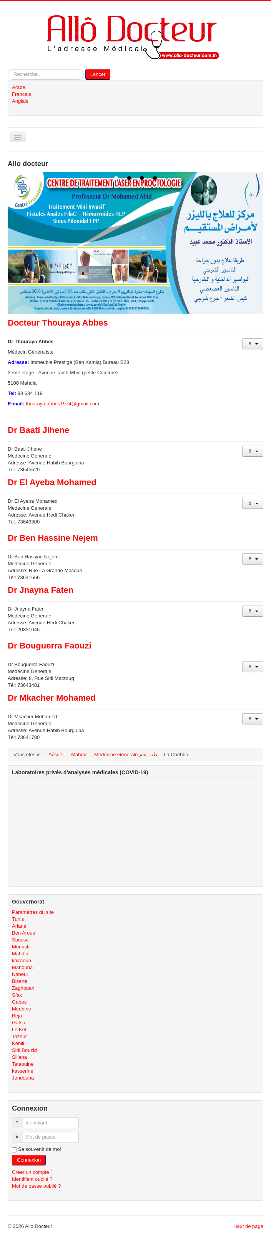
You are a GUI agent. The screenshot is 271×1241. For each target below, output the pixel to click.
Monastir (21, 947)
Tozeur (19, 1036)
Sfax (17, 995)
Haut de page (248, 1226)
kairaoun (21, 960)
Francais (21, 94)
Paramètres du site (33, 912)
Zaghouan (23, 988)
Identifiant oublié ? (32, 1179)
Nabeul (20, 974)
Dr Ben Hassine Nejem (53, 538)
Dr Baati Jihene (38, 430)
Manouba (22, 967)
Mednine (21, 1009)
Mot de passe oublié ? (36, 1186)
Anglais (20, 101)
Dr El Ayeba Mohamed (52, 482)
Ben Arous (23, 933)
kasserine (22, 1071)
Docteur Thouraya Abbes (58, 323)
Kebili (18, 1043)
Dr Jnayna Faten (40, 590)
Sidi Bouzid (24, 1050)
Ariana (19, 926)
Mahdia (20, 953)
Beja (17, 1016)
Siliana (19, 1057)
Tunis (18, 919)
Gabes (19, 1002)
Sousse (20, 940)
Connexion (29, 1160)
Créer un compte (34, 1172)
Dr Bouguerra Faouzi (49, 645)
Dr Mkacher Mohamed (52, 698)
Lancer (98, 74)
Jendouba (23, 1078)
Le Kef (19, 1029)
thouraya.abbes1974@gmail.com (62, 404)
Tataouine (22, 1064)
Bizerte (19, 981)
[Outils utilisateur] (252, 343)
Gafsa (18, 1022)
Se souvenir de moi (39, 1149)
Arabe (18, 87)
